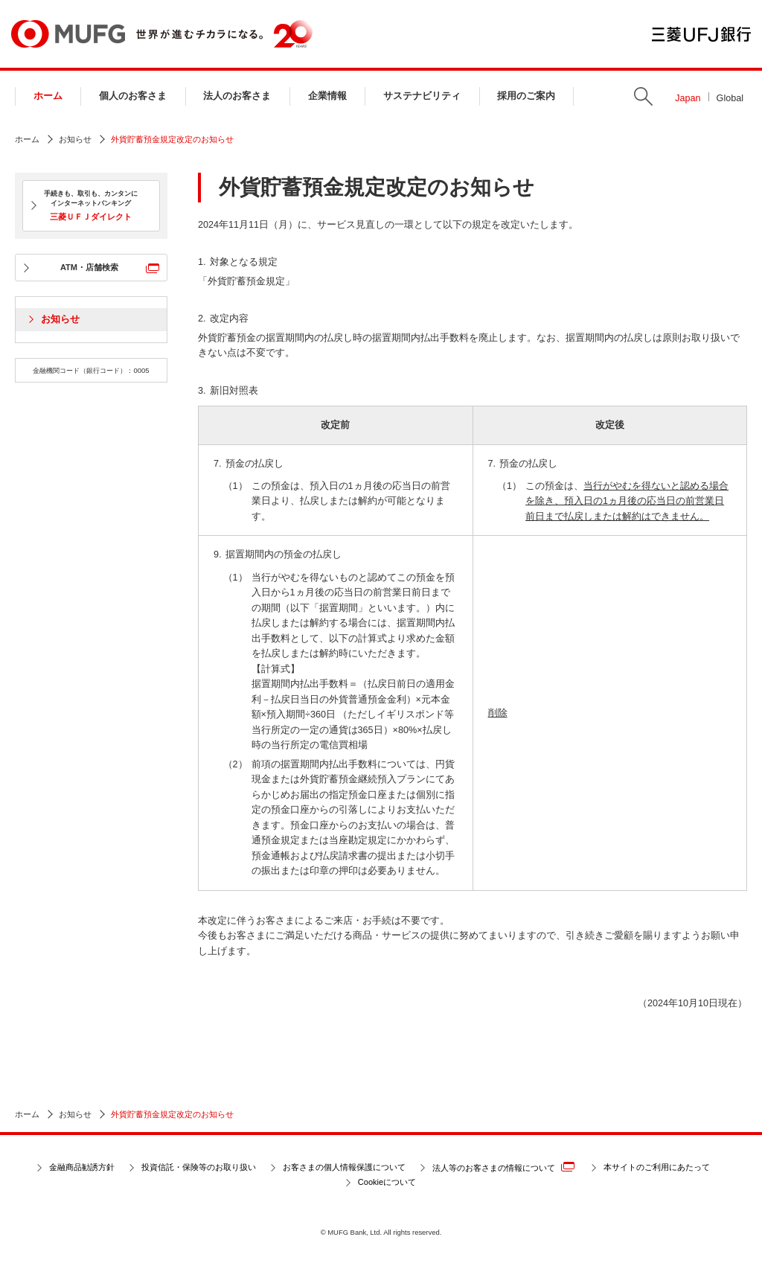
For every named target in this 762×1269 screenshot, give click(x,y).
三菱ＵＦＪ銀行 (701, 34)
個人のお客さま (133, 96)
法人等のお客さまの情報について (503, 1166)
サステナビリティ (422, 96)
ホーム (48, 96)
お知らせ (75, 139)
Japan (687, 98)
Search (643, 96)
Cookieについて (387, 1181)
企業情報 (327, 96)
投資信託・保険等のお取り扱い (198, 1167)
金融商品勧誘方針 (82, 1167)
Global (730, 98)
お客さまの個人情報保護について (344, 1167)
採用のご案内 (526, 96)
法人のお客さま (237, 96)
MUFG (68, 34)
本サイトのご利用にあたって (656, 1167)
